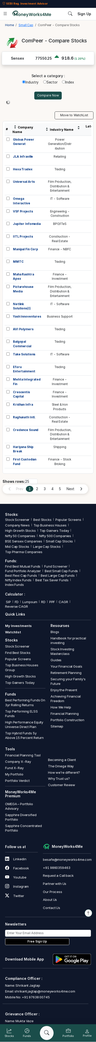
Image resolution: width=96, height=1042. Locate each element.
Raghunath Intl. (24, 417)
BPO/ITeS (60, 224)
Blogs (55, 632)
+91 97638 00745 (35, 997)
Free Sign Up (37, 941)
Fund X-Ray (14, 768)
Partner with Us (54, 884)
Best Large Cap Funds (57, 575)
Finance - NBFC (59, 249)
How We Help (61, 707)
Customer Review (61, 785)
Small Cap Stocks (59, 541)
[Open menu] (5, 14)
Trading (59, 169)
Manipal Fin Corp (25, 249)
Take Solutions (24, 354)
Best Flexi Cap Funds (21, 575)
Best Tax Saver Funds (52, 580)
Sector (50, 82)
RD (43, 602)
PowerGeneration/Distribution (59, 144)
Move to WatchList (74, 115)
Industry (30, 82)
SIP (8, 602)
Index (68, 82)
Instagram (17, 886)
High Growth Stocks (20, 530)
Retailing (60, 156)
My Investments (18, 626)
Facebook (17, 868)
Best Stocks (42, 520)
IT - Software (59, 199)
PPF (52, 602)
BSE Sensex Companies (23, 541)
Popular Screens (68, 520)
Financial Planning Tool (23, 755)
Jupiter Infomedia (27, 224)
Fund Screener (55, 566)
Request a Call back (58, 875)
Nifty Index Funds (18, 580)
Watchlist (13, 632)
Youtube (15, 877)
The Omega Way (61, 766)
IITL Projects (23, 236)
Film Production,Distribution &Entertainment (59, 186)
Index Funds (14, 585)
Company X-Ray (18, 761)
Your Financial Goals (66, 666)
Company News (17, 525)
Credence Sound (25, 430)
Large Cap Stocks (47, 546)
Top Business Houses (50, 525)
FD (17, 602)
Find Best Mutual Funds (22, 566)
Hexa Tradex (23, 169)
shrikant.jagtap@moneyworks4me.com (44, 991)
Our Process (52, 892)
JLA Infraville (23, 156)
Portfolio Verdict (17, 781)
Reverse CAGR (16, 606)
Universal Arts (24, 182)
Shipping (59, 447)
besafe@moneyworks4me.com (67, 859)
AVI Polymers (23, 329)
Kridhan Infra (23, 404)
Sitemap (57, 726)
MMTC (18, 261)
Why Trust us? (59, 778)
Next (70, 489)
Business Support (60, 316)
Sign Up (84, 14)
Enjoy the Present (64, 690)
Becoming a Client (62, 760)
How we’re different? (64, 772)
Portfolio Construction (67, 720)
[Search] (47, 1033)
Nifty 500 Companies (55, 536)
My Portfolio (14, 774)
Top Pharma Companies (23, 552)
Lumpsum (29, 602)
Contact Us (51, 908)
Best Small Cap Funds (61, 571)
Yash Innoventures (27, 316)
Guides (56, 660)
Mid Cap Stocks (17, 546)
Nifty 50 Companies (20, 536)
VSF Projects (23, 211)
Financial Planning (65, 714)
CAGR (63, 602)
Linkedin (15, 859)
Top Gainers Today (54, 530)
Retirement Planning (66, 673)
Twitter (14, 896)
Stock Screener (17, 520)
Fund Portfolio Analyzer (23, 571)
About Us (50, 900)
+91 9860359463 (56, 868)
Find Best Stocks (17, 653)
